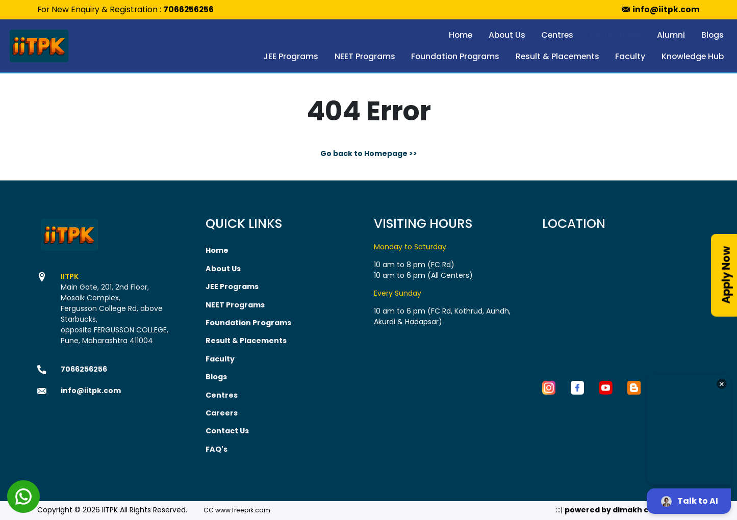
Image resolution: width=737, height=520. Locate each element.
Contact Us (227, 429)
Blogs (712, 35)
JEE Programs (290, 56)
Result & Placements (557, 56)
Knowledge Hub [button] (693, 56)
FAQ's (216, 446)
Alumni (671, 35)
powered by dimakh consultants (628, 507)
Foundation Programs (455, 56)
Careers (222, 411)
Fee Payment (615, 35)
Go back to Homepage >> (368, 153)
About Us (507, 35)
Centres (557, 35)
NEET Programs (365, 56)
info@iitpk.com (666, 9)
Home (460, 35)
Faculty (630, 56)
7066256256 (188, 9)
